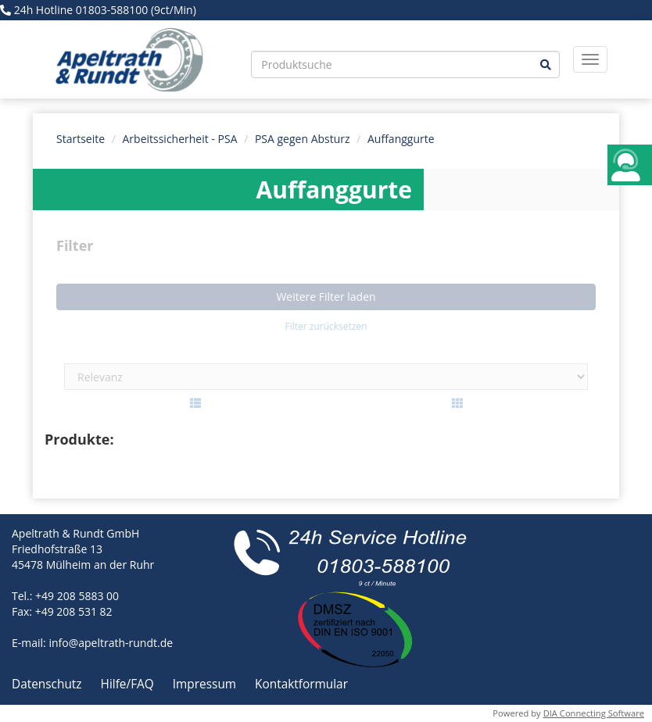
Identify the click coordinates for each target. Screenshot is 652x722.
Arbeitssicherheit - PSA (180, 138)
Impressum (206, 684)
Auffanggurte (401, 138)
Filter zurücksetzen (326, 326)
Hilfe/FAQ (129, 684)
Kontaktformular (301, 684)
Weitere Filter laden (325, 296)
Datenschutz (48, 684)
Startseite (80, 138)
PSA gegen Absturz (302, 138)
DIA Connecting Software (593, 713)
